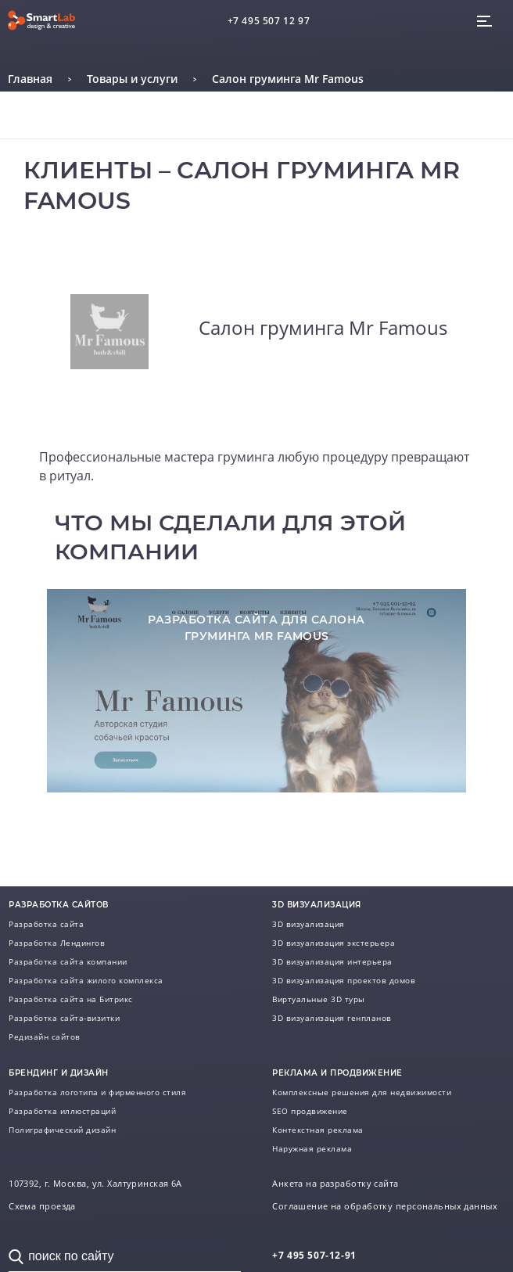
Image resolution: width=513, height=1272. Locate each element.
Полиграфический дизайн (62, 1129)
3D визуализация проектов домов (343, 980)
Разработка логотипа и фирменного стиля (97, 1092)
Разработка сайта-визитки (64, 1017)
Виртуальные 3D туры (318, 999)
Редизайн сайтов (45, 1036)
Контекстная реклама (318, 1129)
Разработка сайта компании (68, 961)
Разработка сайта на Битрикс (71, 999)
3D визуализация (308, 923)
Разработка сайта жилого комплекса (86, 980)
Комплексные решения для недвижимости (361, 1092)
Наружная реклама (312, 1148)
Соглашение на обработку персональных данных (384, 1206)
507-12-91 (314, 1255)
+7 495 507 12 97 (269, 20)
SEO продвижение (310, 1110)
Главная (30, 78)
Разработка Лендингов (57, 942)
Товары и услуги (132, 78)
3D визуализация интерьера (332, 961)
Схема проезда (42, 1206)
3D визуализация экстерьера (333, 942)
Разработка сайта (46, 923)
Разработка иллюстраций (62, 1110)
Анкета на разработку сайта (335, 1183)
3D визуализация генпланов (332, 1017)
